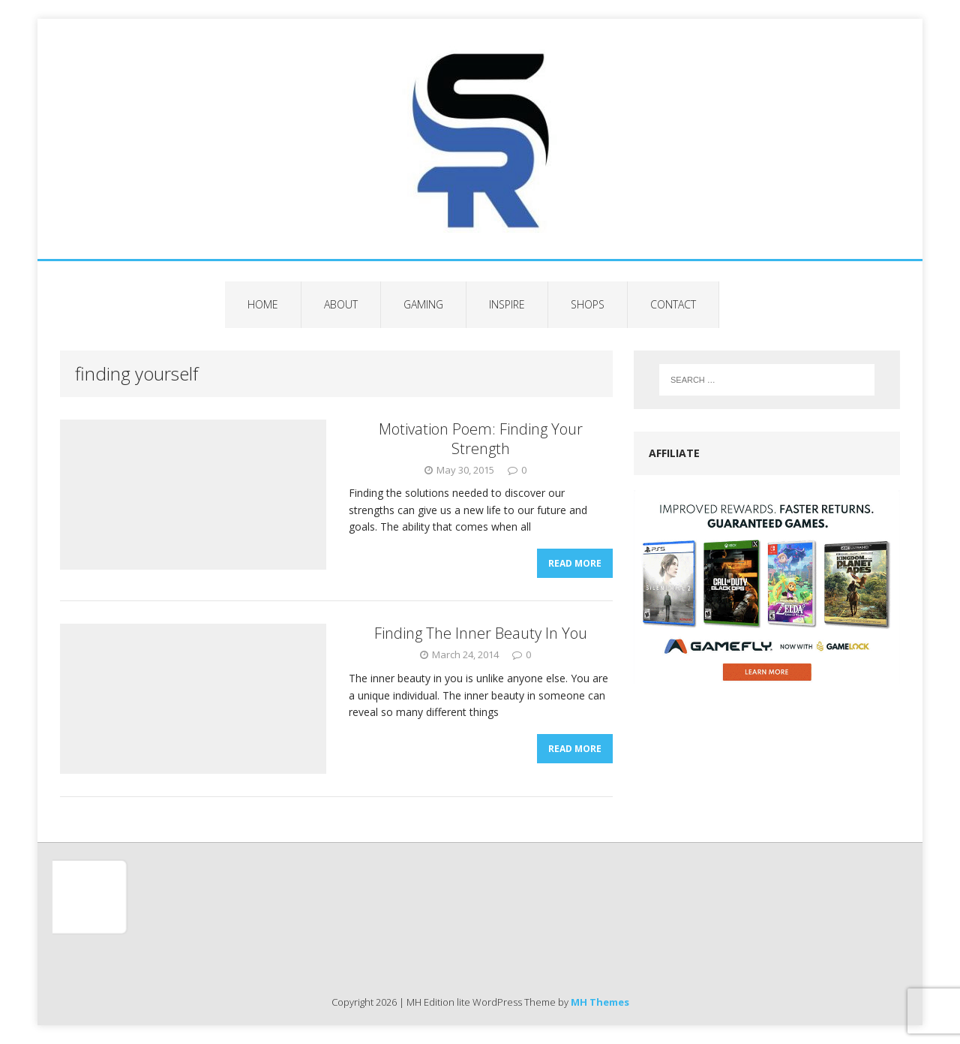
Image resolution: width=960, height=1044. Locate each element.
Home (263, 304)
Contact (673, 304)
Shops (587, 304)
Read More (575, 563)
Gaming (423, 304)
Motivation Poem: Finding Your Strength (481, 439)
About (341, 304)
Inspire (507, 304)
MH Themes (600, 1002)
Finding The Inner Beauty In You (480, 633)
